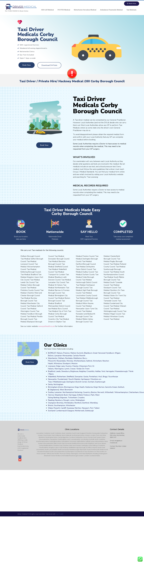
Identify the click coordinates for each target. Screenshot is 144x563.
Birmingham (53, 387)
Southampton (59, 405)
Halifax (98, 371)
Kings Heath (79, 387)
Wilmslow (58, 363)
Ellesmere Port (85, 366)
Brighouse (74, 371)
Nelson (59, 353)
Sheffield (70, 376)
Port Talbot (95, 408)
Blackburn (88, 353)
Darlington (70, 382)
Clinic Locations (72, 429)
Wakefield (52, 376)
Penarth (57, 408)
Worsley (69, 361)
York (103, 371)
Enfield (80, 395)
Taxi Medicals (131, 10)
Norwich (100, 392)
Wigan (117, 353)
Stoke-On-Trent (83, 369)
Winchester (70, 405)
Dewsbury (65, 371)
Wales (50, 408)
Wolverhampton (121, 392)
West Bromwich (66, 390)
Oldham (61, 358)
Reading (51, 400)
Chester (75, 366)
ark (93, 395)
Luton (72, 400)
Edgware (63, 397)
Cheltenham (134, 392)
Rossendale (61, 361)
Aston (61, 387)
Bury (84, 358)
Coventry (86, 392)
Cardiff (63, 408)
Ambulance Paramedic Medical (111, 10)
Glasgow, (70, 411)
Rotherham (61, 376)
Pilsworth (52, 361)
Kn (116, 371)
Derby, (50, 384)
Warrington (59, 369)
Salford (89, 361)
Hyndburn (110, 353)
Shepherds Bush (61, 395)
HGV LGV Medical (47, 10)
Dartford (85, 403)
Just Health (59, 515)
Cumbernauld (61, 411)
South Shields (74, 379)
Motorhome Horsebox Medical (85, 10)
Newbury (58, 400)
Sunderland (62, 379)
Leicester (58, 392)
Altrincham (97, 361)
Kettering (78, 392)
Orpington (52, 403)
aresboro (120, 371)
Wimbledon (69, 403)
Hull (100, 376)
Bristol (50, 405)
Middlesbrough (59, 382)
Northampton (68, 392)
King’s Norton (99, 387)
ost (74, 363)
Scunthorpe (113, 376)
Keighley (82, 371)
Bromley (60, 403)
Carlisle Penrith (79, 356)
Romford (77, 403)
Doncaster (79, 376)
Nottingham (58, 384)
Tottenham (72, 397)
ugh (126, 371)
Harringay (72, 395)
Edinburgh (89, 411)
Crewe (72, 369)
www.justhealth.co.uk (46, 326)
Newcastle (52, 379)
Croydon (81, 397)
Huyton (68, 366)
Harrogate (110, 371)
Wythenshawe (79, 361)
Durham (91, 382)
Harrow (51, 395)
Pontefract (93, 376)
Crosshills (90, 371)
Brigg (105, 376)
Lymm (66, 369)
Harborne (89, 387)
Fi (84, 395)
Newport (85, 408)
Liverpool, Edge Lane (56, 366)
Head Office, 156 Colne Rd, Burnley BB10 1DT (117, 435)
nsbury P (88, 395)
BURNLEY (52, 353)
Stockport (67, 363)
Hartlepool (85, 379)
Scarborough (100, 382)
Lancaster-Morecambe (63, 356)
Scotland (51, 411)
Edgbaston (53, 390)
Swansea (70, 408)
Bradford (51, 371)
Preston (66, 353)
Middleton (77, 358)
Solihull (121, 387)
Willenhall (109, 392)
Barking (56, 397)
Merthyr (78, 408)
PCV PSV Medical (64, 10)
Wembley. (94, 403)
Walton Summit (76, 353)
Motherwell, (80, 411)
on (76, 363)
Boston (94, 392)
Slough (66, 400)
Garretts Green (111, 387)
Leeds (58, 371)
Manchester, (53, 358)
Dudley (51, 392)
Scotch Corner (81, 382)
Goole (85, 376)
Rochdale (69, 358)
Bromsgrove (69, 387)
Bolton (50, 356)
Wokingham (80, 400)
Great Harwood (99, 353)
